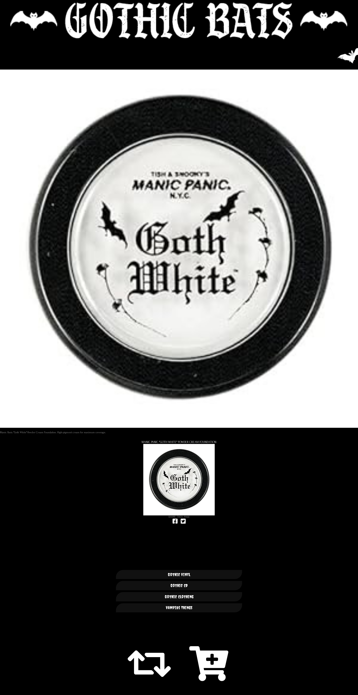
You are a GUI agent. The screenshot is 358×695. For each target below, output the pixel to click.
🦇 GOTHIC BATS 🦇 (179, 21)
